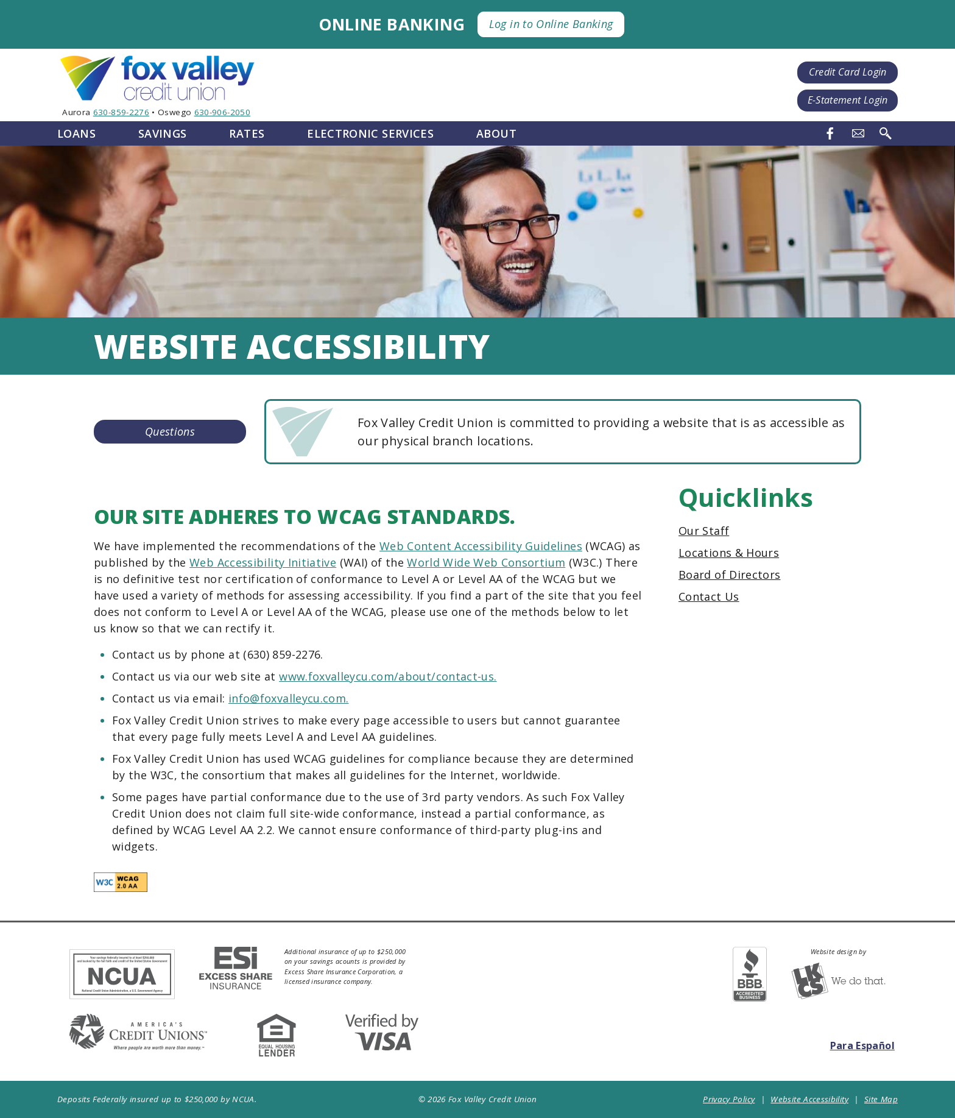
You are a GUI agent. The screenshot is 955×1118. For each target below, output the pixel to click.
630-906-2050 (222, 112)
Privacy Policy (729, 1099)
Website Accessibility (809, 1099)
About (496, 133)
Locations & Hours (728, 552)
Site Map (881, 1099)
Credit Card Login (848, 72)
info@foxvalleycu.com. (288, 698)
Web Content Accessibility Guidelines (480, 546)
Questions (170, 431)
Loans (76, 133)
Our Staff (703, 530)
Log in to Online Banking (551, 23)
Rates (246, 133)
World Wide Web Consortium (486, 562)
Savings (162, 133)
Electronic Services (370, 133)
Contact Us (708, 596)
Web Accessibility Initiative (262, 562)
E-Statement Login (848, 100)
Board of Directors (729, 574)
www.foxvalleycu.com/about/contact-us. (387, 676)
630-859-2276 (121, 112)
